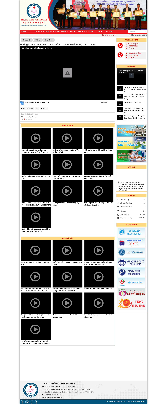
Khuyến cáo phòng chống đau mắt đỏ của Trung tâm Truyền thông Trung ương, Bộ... (35, 343)
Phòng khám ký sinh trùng (132, 102)
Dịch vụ (48, 32)
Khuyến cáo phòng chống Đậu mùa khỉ (98, 288)
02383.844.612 (132, 46)
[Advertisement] (131, 347)
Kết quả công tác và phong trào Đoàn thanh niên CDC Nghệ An (134, 117)
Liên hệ (100, 32)
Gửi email (130, 48)
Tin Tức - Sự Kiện (76, 32)
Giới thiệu (38, 32)
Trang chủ (25, 32)
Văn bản (89, 32)
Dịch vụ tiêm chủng (133, 53)
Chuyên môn (60, 32)
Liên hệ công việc (133, 44)
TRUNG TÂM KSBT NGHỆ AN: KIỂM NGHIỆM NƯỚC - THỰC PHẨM (134, 97)
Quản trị (110, 32)
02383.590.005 (132, 55)
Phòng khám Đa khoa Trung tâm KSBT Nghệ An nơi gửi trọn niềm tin (135, 89)
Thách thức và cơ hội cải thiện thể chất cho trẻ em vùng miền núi (134, 110)
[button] (67, 72)
